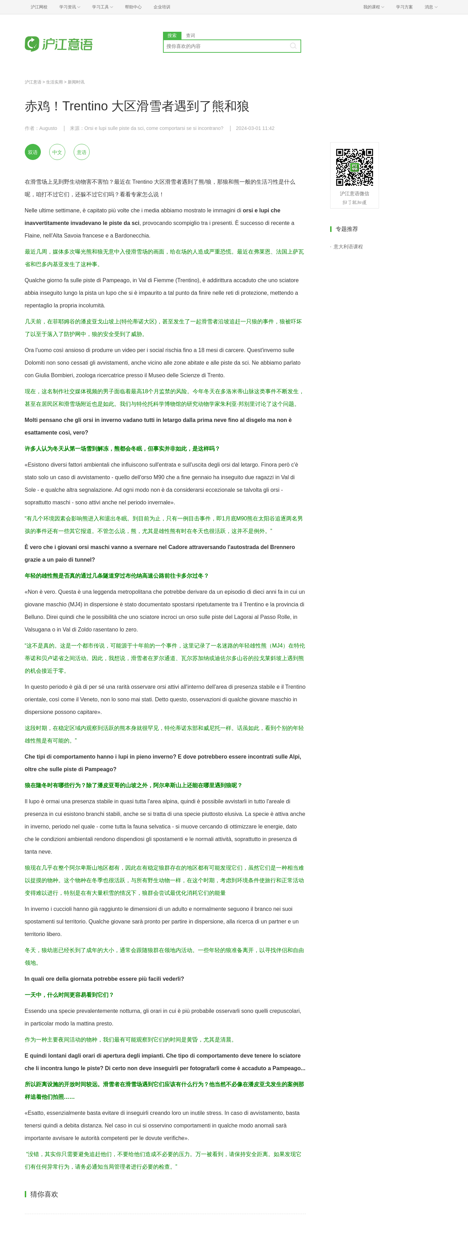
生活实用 (54, 82)
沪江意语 (33, 82)
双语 (33, 152)
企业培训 (162, 7)
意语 (82, 152)
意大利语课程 (348, 246)
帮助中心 (133, 7)
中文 (57, 152)
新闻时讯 (76, 82)
